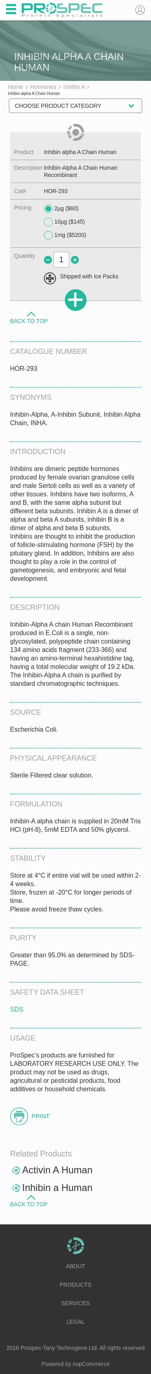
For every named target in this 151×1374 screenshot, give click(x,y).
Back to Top (29, 320)
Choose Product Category (58, 106)
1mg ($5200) (65, 235)
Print (40, 1116)
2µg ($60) (61, 208)
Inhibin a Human (57, 1187)
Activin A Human (57, 1169)
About (75, 1266)
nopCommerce (91, 1364)
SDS (16, 1009)
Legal (75, 1321)
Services (75, 1303)
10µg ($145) (64, 222)
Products (75, 1284)
